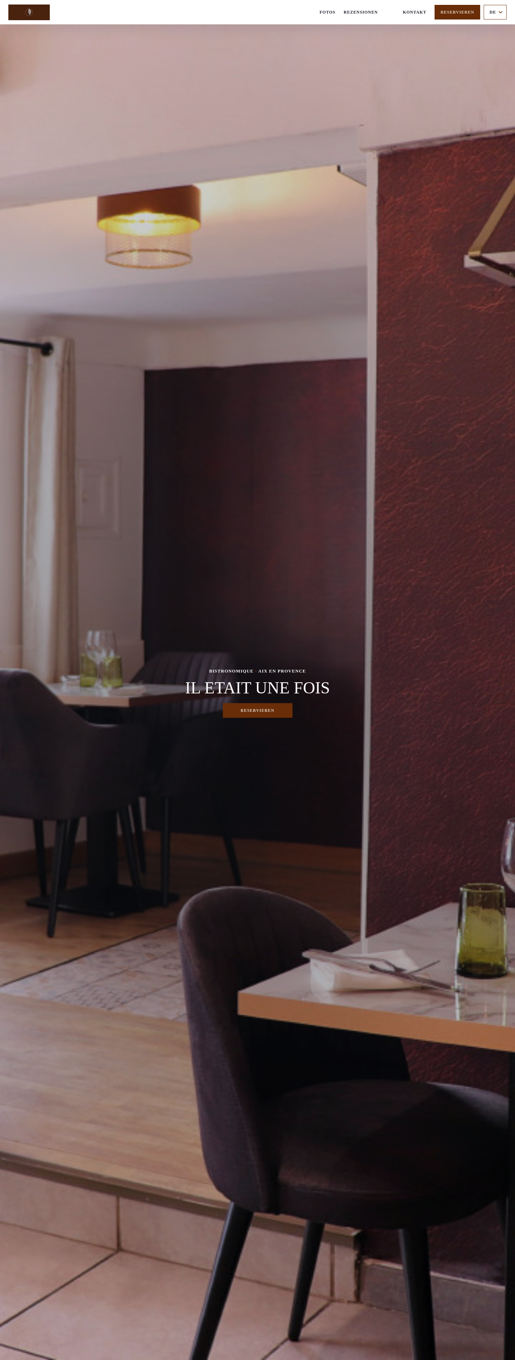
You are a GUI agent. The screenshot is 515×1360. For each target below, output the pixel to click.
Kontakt (414, 12)
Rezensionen (361, 12)
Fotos (327, 12)
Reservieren (457, 12)
